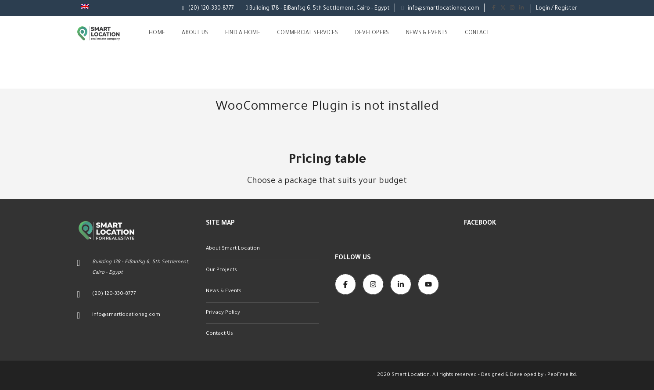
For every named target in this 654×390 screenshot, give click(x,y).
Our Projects (221, 270)
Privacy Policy (223, 313)
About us (195, 33)
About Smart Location (233, 249)
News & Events (427, 33)
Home (157, 33)
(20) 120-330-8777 (208, 9)
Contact (477, 33)
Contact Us (219, 334)
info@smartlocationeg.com (440, 9)
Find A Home (242, 33)
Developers (372, 33)
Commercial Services (307, 33)
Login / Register (556, 9)
